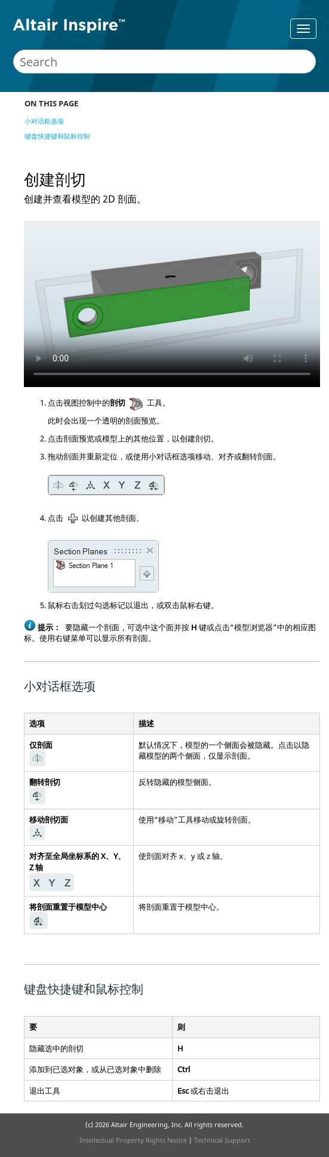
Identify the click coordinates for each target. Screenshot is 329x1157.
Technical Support (222, 1139)
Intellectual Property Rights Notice (133, 1139)
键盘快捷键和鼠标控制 (57, 135)
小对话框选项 (44, 120)
